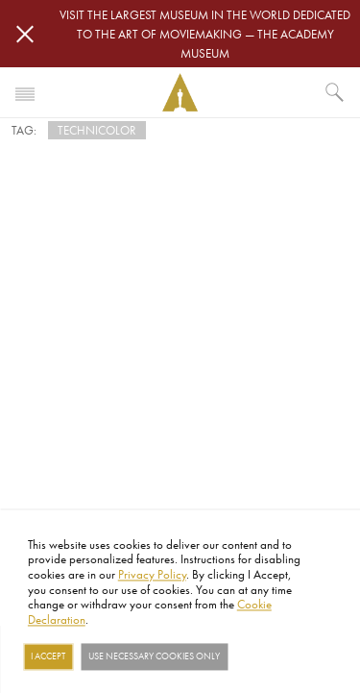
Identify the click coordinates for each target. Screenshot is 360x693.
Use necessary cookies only (154, 656)
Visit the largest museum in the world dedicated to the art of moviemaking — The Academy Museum (205, 34)
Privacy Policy (152, 574)
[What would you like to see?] (335, 92)
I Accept (48, 656)
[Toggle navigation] (25, 92)
